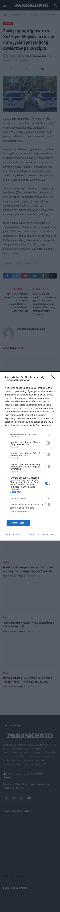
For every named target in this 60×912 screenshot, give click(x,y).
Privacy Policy (48, 534)
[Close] (54, 378)
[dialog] (30, 456)
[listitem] (30, 435)
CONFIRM (18, 523)
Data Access (30, 534)
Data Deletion (12, 534)
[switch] (47, 443)
